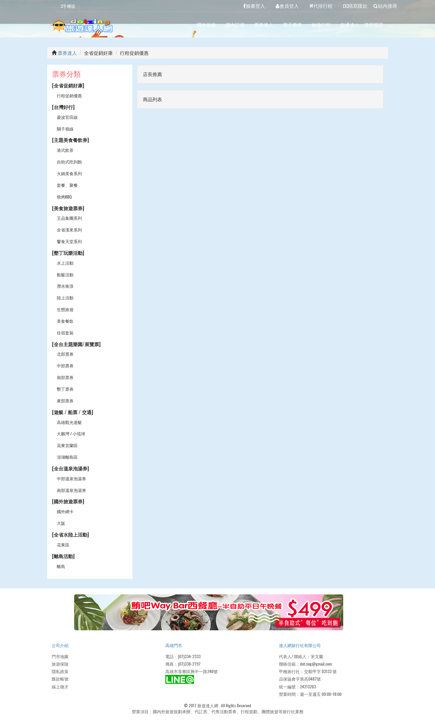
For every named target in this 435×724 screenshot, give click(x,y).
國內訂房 (235, 25)
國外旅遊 (206, 25)
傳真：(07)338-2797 (183, 664)
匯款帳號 (60, 678)
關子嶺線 (65, 128)
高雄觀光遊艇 (69, 422)
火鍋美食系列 (69, 173)
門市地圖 (60, 656)
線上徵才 (60, 686)
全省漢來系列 (69, 229)
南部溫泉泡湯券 (71, 490)
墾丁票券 (65, 389)
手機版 (68, 6)
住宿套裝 (65, 332)
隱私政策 (60, 671)
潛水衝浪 (65, 286)
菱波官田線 (67, 117)
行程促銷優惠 (69, 95)
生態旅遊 (65, 309)
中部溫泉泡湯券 (71, 478)
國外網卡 (65, 511)
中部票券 (65, 365)
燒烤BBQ (64, 196)
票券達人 (263, 25)
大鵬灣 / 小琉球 (71, 433)
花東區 (63, 544)
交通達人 (349, 25)
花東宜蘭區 (67, 445)
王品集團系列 (69, 218)
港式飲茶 (65, 150)
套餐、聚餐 (67, 185)
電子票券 (292, 25)
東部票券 (65, 400)
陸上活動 (65, 297)
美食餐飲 (65, 321)
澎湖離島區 (67, 457)
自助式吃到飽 (69, 161)
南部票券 (65, 377)
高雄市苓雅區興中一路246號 (191, 671)
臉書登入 (254, 5)
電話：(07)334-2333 (183, 656)
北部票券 (65, 354)
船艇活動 (65, 274)
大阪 (61, 523)
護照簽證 (373, 25)
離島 (61, 566)
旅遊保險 (60, 664)
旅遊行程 (321, 25)
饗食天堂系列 (69, 241)
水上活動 (65, 263)
